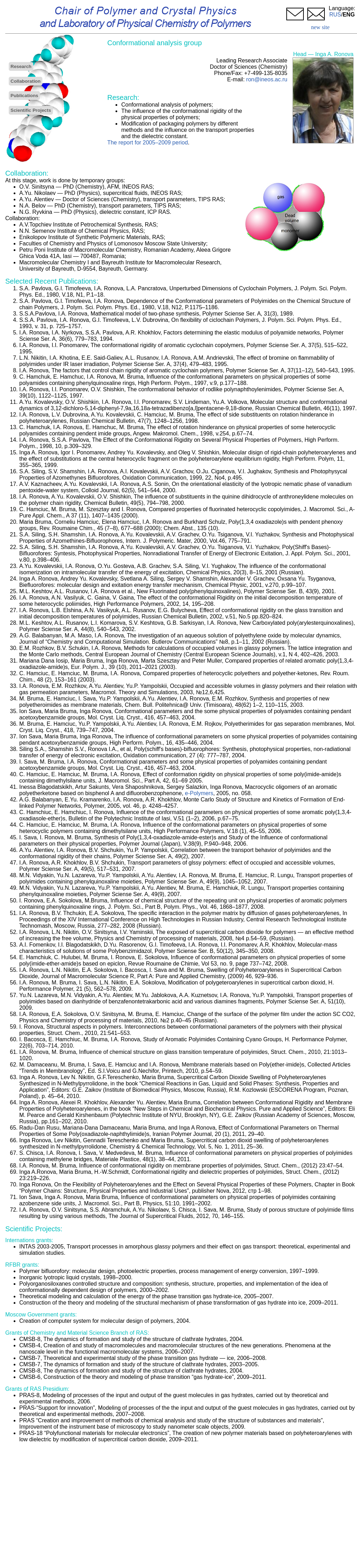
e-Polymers (199, 793)
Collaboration (25, 81)
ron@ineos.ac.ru (266, 79)
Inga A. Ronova (334, 54)
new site (320, 27)
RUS (335, 15)
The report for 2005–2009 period (147, 142)
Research (20, 66)
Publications (24, 95)
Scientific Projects (30, 110)
